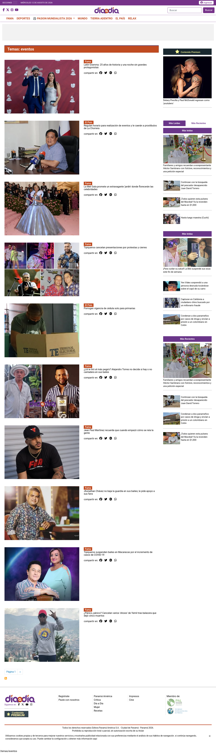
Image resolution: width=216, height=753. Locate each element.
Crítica (97, 699)
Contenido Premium (187, 52)
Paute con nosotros (69, 699)
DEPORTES (23, 18)
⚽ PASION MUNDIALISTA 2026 (53, 18)
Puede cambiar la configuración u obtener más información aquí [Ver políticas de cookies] (67, 739)
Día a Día (98, 703)
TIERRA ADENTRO (101, 18)
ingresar (206, 2)
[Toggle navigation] (15, 2)
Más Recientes (198, 123)
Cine (131, 699)
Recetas (98, 710)
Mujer (97, 707)
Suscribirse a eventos (6, 678)
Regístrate (64, 696)
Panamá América (103, 696)
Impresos (134, 696)
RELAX (132, 18)
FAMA (10, 18)
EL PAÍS (120, 18)
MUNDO (82, 18)
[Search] (185, 10)
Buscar (209, 10)
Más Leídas (174, 123)
